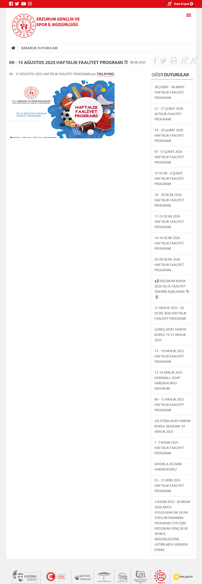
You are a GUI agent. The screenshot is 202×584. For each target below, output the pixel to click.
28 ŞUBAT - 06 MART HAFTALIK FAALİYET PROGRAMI (169, 92)
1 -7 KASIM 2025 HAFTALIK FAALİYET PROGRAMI (169, 447)
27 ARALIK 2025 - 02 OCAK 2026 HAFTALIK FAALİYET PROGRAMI (170, 313)
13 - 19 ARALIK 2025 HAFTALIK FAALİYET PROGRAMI (169, 356)
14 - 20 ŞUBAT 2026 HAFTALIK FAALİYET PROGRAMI (169, 135)
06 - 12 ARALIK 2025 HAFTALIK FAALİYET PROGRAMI (169, 404)
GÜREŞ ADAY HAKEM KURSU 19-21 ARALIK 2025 (170, 334)
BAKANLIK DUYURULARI (39, 48)
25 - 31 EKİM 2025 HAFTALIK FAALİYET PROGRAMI (169, 485)
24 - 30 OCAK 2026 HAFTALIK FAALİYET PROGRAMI (169, 200)
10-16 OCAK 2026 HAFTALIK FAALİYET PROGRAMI (169, 243)
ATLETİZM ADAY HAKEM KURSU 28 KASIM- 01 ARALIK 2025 (172, 426)
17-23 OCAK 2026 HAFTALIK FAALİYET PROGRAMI (169, 221)
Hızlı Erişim (183, 4)
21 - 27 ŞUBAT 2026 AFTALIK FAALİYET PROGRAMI (168, 113)
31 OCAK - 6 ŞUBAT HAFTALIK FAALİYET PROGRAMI (169, 178)
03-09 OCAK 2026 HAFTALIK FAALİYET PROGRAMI (169, 264)
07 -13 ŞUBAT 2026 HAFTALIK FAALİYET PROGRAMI (169, 156)
